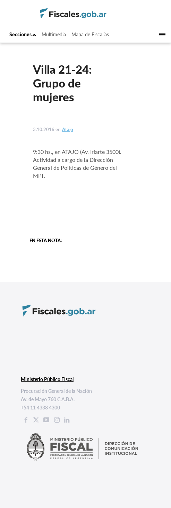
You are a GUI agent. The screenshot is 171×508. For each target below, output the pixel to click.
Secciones (22, 34)
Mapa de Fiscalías (90, 34)
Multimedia (54, 34)
